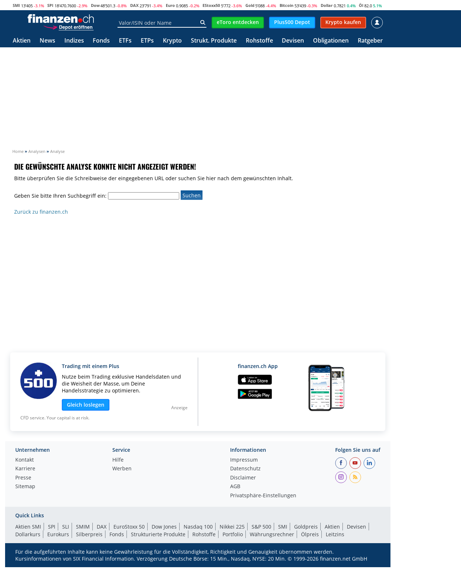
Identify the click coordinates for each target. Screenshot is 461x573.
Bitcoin (286, 5)
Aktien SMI (28, 526)
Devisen (293, 40)
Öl (361, 5)
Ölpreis (310, 534)
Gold (249, 5)
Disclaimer (243, 478)
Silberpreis (89, 534)
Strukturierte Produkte (158, 534)
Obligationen (331, 40)
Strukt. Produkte (214, 40)
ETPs (147, 40)
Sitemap (25, 487)
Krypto (172, 40)
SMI (16, 5)
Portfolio (233, 534)
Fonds (101, 40)
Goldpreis (306, 526)
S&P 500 (261, 526)
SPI (50, 5)
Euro (170, 5)
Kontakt (24, 460)
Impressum (244, 460)
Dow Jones (164, 526)
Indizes (74, 40)
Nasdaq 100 (198, 526)
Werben (122, 469)
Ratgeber (370, 40)
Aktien (22, 40)
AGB (235, 487)
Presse (23, 478)
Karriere (25, 469)
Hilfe (118, 460)
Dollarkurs (27, 534)
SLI (65, 526)
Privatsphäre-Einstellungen (263, 496)
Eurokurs (58, 534)
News (47, 40)
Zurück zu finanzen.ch (41, 211)
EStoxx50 (211, 5)
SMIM (83, 526)
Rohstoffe (259, 40)
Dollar (327, 5)
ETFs (125, 40)
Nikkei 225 (232, 526)
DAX (134, 5)
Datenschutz (245, 469)
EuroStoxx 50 (129, 526)
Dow (95, 5)
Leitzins (335, 534)
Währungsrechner (272, 534)
